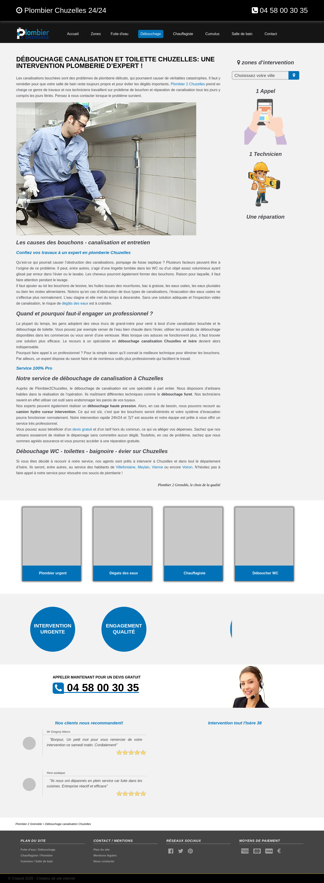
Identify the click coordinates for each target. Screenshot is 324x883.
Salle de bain (44, 861)
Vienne (157, 467)
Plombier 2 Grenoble (29, 824)
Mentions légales (105, 855)
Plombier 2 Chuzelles (188, 84)
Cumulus (26, 861)
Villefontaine (125, 467)
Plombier (46, 855)
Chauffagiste (29, 855)
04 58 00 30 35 (284, 10)
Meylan (143, 467)
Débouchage (46, 849)
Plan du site (101, 849)
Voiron (187, 467)
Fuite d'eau (28, 849)
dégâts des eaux (75, 303)
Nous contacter (103, 861)
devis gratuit (82, 429)
